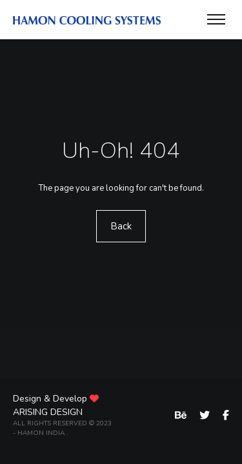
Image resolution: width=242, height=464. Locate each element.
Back (121, 226)
